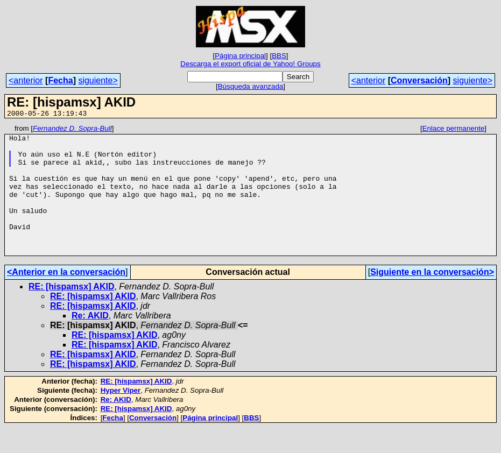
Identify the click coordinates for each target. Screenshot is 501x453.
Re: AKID (90, 341)
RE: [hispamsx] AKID (71, 312)
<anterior (26, 80)
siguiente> (97, 80)
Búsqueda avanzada (251, 86)
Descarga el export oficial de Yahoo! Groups (250, 64)
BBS (279, 56)
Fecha (60, 80)
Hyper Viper (121, 416)
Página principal (240, 56)
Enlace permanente (453, 130)
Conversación (419, 80)
